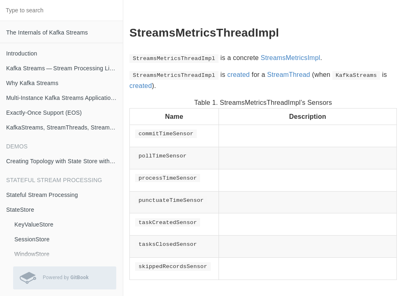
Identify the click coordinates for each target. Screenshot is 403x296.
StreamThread (288, 74)
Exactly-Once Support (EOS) (44, 112)
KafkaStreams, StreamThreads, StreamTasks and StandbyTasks (64, 127)
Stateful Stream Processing (42, 195)
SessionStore (32, 239)
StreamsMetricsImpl (290, 57)
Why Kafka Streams (32, 83)
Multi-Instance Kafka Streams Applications (61, 98)
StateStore (20, 209)
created (238, 74)
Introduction (21, 53)
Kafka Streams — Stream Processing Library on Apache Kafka (64, 68)
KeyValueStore (33, 224)
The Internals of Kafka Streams (47, 32)
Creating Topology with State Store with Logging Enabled (64, 161)
